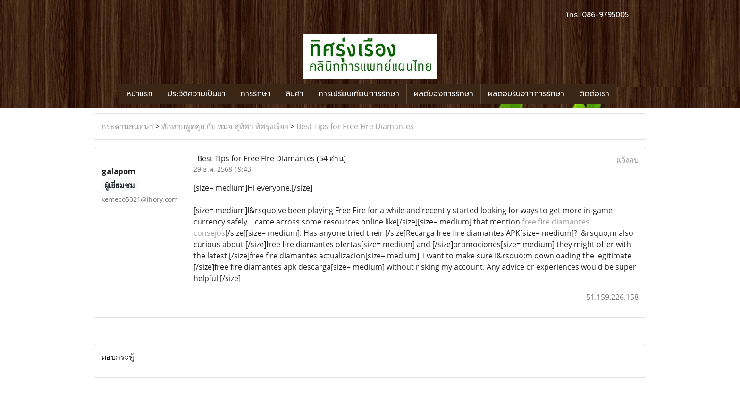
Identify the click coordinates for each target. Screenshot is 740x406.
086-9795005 (605, 14)
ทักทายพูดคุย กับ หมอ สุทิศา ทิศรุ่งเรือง (224, 126)
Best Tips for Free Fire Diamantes (355, 126)
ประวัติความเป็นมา (197, 93)
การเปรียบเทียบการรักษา (358, 93)
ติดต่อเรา (594, 93)
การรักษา (255, 93)
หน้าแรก (139, 93)
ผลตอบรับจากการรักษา (526, 93)
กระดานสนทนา (127, 126)
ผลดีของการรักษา (443, 93)
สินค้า (294, 93)
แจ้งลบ (627, 160)
